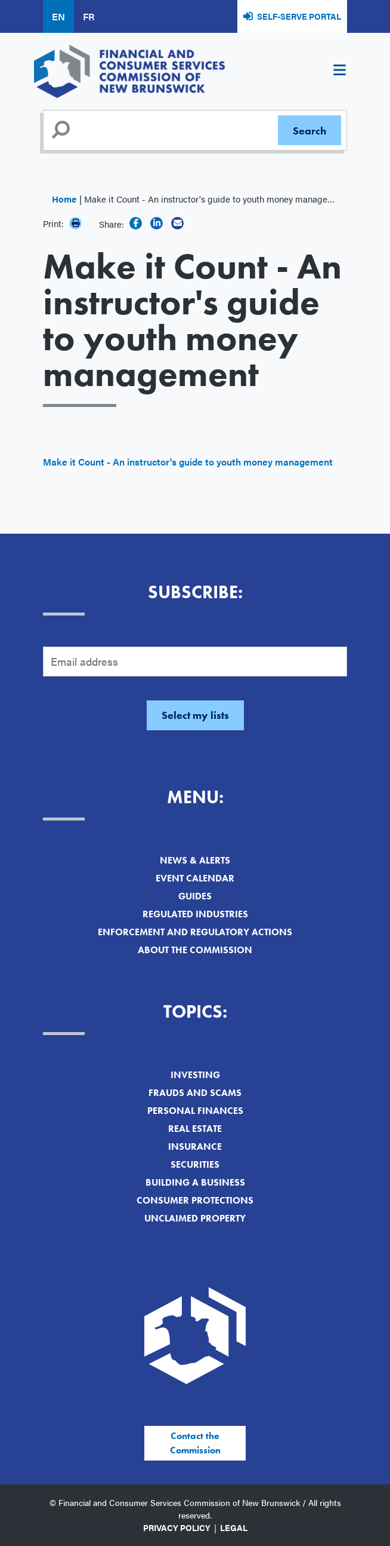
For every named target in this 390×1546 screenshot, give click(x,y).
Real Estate (195, 1128)
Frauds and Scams (195, 1092)
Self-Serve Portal (299, 16)
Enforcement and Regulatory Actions (195, 932)
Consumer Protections (195, 1200)
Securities (195, 1164)
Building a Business (195, 1182)
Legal (233, 1527)
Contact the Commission (195, 1442)
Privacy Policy (177, 1527)
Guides (195, 896)
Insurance (195, 1146)
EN (58, 16)
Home (64, 198)
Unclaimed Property (195, 1218)
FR (88, 16)
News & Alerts (195, 860)
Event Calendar (195, 878)
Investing (195, 1075)
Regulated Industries (195, 914)
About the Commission (195, 950)
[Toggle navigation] (339, 72)
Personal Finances (195, 1110)
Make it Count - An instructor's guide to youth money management (188, 462)
